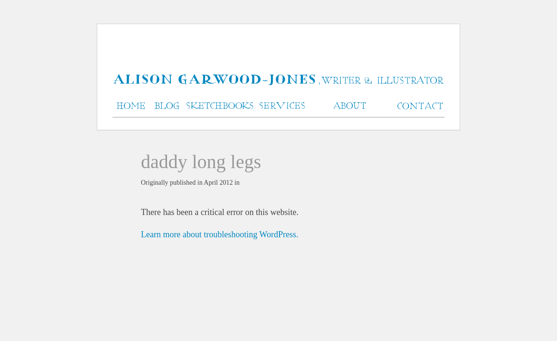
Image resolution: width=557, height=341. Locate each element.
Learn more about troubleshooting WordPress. (219, 234)
